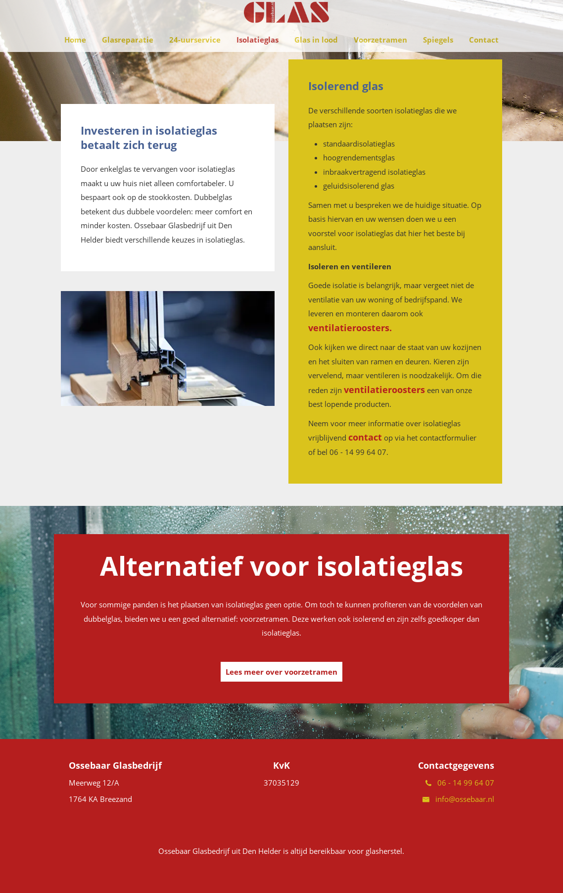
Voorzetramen (380, 59)
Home (75, 59)
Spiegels (438, 59)
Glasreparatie (127, 59)
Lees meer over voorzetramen (281, 672)
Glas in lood (316, 59)
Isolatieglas (257, 59)
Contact (484, 59)
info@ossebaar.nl (458, 799)
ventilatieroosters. (350, 328)
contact (365, 437)
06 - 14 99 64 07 (459, 783)
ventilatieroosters (384, 390)
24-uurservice (195, 59)
